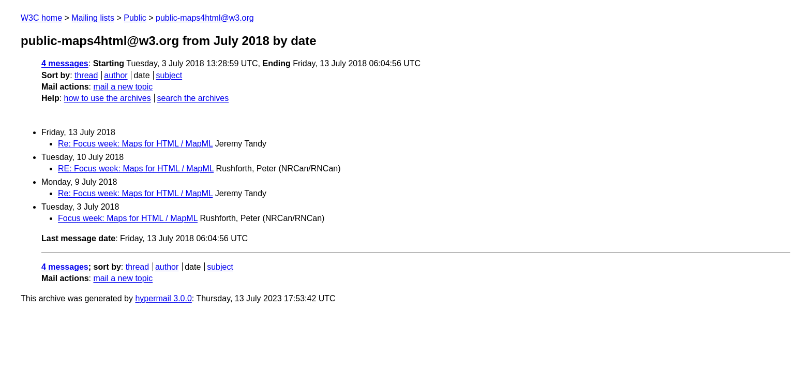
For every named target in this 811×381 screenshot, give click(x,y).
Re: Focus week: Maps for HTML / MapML (135, 143)
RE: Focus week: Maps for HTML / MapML (136, 168)
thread (86, 75)
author (115, 75)
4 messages (64, 63)
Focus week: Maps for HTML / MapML (128, 218)
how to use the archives (107, 98)
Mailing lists (92, 17)
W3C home (41, 17)
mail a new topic (123, 86)
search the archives (193, 98)
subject (169, 75)
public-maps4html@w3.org (205, 17)
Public (135, 17)
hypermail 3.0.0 (163, 298)
